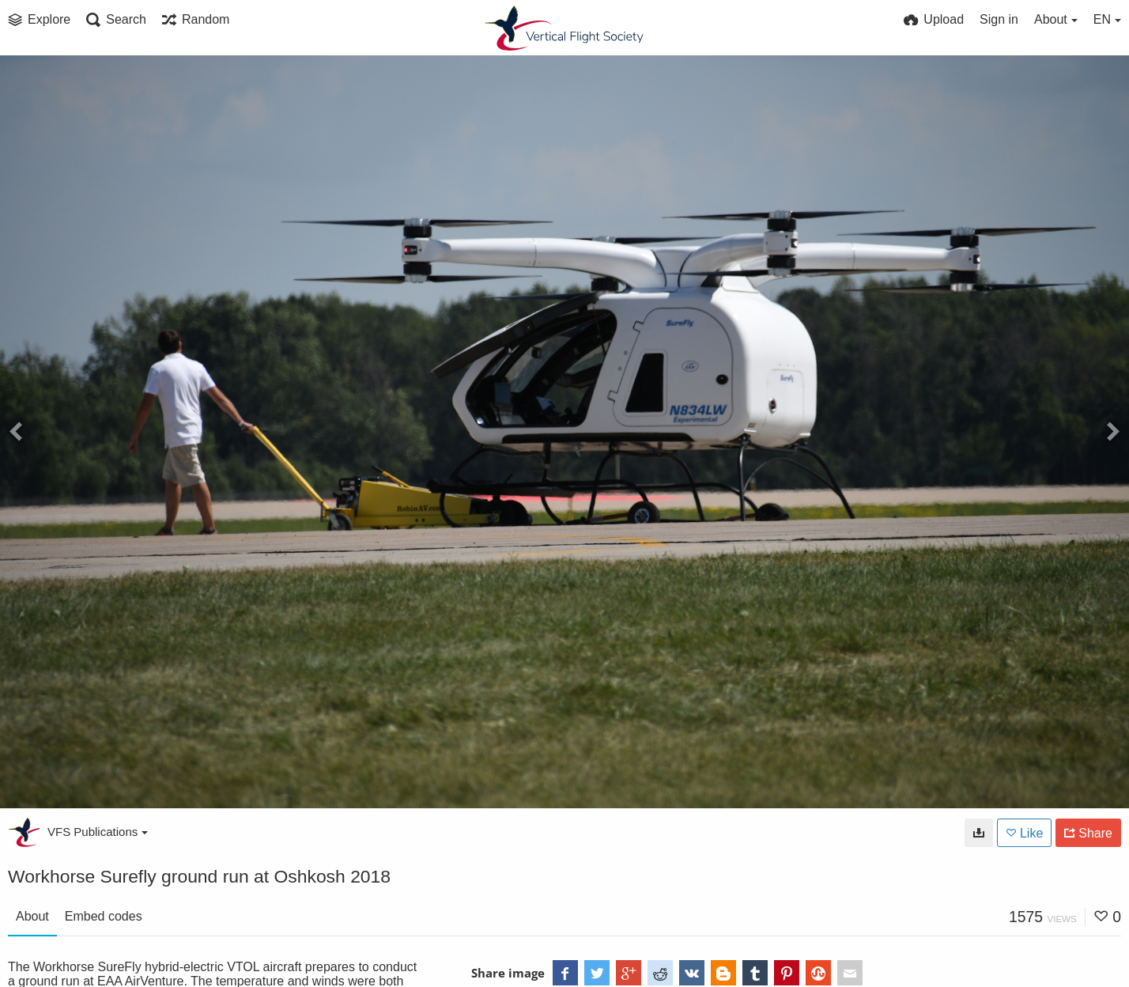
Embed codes (103, 916)
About (32, 916)
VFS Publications (97, 831)
